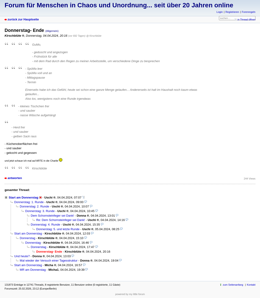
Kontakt (251, 284)
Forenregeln (248, 12)
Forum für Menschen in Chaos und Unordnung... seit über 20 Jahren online (119, 5)
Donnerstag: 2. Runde (34, 206)
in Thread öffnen (246, 19)
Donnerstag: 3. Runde (40, 211)
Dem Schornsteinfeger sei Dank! (52, 215)
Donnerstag (27, 238)
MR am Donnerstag (33, 269)
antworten (15, 178)
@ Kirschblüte (93, 35)
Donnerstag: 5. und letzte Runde (58, 229)
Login (219, 12)
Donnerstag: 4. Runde (45, 224)
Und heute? (22, 256)
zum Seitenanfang (233, 284)
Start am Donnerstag (23, 197)
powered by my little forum (130, 294)
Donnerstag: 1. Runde (29, 202)
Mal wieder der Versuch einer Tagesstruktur (48, 260)
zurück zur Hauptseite (23, 19)
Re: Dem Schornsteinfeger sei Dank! (60, 220)
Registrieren (232, 12)
